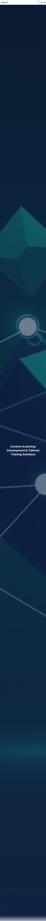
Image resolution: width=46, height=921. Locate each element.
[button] (44, 2)
